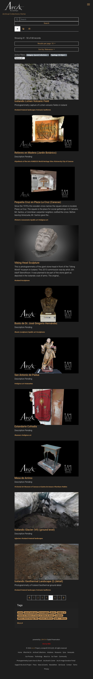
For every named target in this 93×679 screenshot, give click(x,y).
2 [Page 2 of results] (38, 597)
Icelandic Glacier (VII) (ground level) (35, 529)
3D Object (58, 55)
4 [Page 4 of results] (46, 597)
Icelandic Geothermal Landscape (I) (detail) (39, 581)
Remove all (19, 58)
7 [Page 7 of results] (59, 597)
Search (46, 23)
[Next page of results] (63, 597)
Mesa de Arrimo (23, 478)
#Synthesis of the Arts (23, 161)
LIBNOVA (44, 639)
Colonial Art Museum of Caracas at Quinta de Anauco (36, 615)
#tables (64, 487)
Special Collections (37, 55)
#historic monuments (22, 220)
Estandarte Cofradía (26, 426)
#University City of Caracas (63, 161)
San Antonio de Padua (27, 374)
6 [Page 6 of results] (55, 597)
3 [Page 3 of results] (42, 597)
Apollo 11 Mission (60, 618)
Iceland (20, 612)
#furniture (57, 487)
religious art (61, 612)
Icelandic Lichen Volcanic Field (32, 101)
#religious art (43, 220)
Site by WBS (46, 644)
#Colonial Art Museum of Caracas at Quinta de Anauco (34, 487)
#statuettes (28, 384)
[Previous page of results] (29, 597)
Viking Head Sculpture (27, 262)
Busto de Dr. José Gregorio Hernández (36, 323)
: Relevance (45, 49)
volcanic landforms (46, 618)
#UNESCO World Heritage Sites (42, 161)
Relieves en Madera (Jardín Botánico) (35, 152)
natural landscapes (30, 612)
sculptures (59, 615)
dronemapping (44, 612)
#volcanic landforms (43, 110)
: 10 (46, 44)
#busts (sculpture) (21, 332)
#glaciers (18, 538)
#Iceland (18, 110)
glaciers (53, 612)
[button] (21, 623)
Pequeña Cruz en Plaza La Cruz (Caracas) (38, 202)
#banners (18, 435)
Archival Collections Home (14, 14)
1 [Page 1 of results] (33, 597)
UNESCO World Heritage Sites (28, 618)
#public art (34, 220)
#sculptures (25, 280)
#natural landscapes (28, 110)
